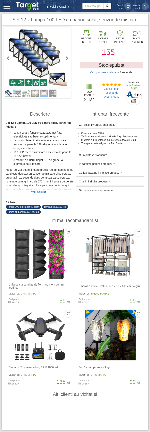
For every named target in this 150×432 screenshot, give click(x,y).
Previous (10, 58)
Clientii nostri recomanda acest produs (111, 92)
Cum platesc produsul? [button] (93, 155)
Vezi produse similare (103, 72)
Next (65, 58)
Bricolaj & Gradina (58, 6)
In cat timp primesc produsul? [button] (97, 163)
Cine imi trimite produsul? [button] (94, 181)
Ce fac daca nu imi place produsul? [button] (100, 172)
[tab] (110, 124)
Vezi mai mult (39, 192)
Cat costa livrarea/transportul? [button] (97, 124)
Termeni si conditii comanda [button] (96, 190)
